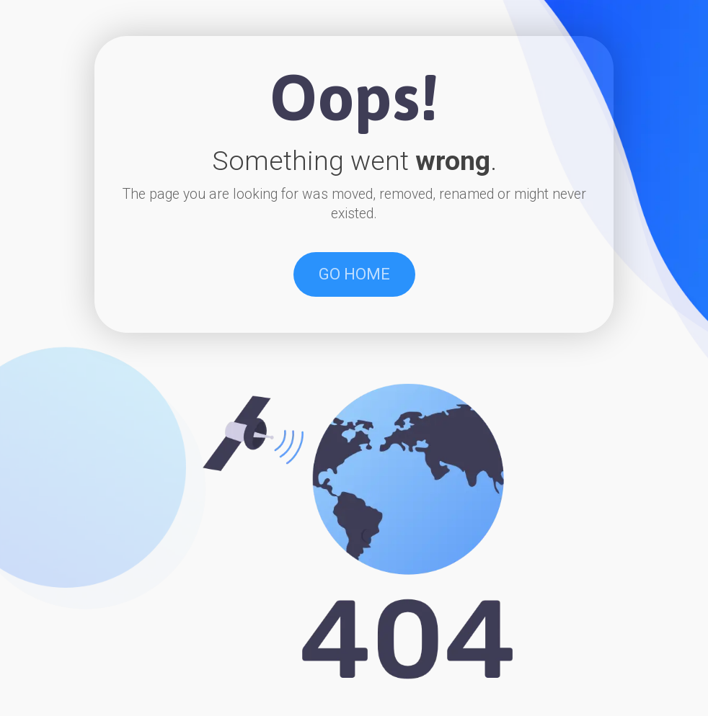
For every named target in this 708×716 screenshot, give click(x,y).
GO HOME (354, 274)
